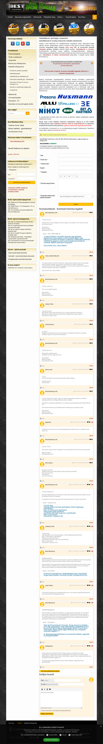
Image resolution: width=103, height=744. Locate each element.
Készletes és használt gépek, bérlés (20, 104)
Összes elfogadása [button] (51, 740)
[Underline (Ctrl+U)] (77, 176)
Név (44, 680)
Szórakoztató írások (15, 132)
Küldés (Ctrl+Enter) (47, 713)
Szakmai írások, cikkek (16, 125)
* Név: (41, 155)
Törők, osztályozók (15, 57)
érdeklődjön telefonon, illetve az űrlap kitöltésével (68, 123)
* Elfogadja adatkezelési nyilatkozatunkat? (47, 196)
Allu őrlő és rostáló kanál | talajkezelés (20, 87)
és (85, 49)
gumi (67, 47)
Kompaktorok (13, 90)
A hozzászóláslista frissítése (50, 671)
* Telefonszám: (44, 164)
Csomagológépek (14, 98)
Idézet (91, 252)
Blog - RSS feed (14, 154)
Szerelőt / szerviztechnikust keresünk (21, 256)
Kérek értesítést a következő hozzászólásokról (56, 710)
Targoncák (12, 60)
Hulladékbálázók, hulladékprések (19, 76)
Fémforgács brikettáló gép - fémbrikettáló (21, 79)
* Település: (43, 172)
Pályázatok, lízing (49, 17)
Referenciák (37, 17)
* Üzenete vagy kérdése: (47, 183)
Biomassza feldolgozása (17, 63)
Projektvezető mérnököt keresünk (19, 259)
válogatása (42, 49)
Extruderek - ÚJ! (13, 101)
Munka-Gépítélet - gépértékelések (19, 128)
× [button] (101, 726)
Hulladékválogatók (15, 73)
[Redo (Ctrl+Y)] (65, 176)
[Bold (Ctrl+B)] (69, 176)
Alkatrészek (12, 94)
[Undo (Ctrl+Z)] (61, 176)
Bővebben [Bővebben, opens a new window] (75, 732)
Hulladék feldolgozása (16, 67)
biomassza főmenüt (60, 130)
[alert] (51, 734)
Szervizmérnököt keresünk (17, 253)
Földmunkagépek (14, 54)
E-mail (49, 684)
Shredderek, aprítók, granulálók (18, 70)
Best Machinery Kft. (17, 141)
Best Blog (82, 17)
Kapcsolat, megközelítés (23, 17)
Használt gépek (71, 17)
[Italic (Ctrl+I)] (73, 176)
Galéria (60, 17)
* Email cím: (44, 159)
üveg (71, 47)
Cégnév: (42, 168)
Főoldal (10, 17)
